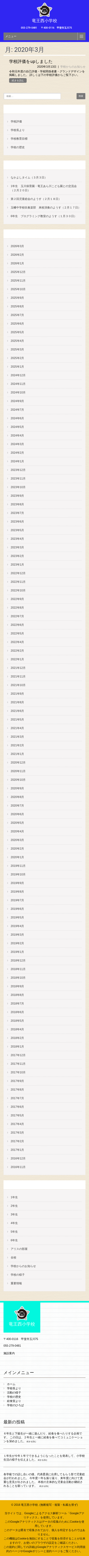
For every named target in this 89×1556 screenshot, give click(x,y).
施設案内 (9, 1353)
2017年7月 (17, 1098)
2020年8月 (17, 796)
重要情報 (16, 1283)
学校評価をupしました (31, 61)
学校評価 (16, 121)
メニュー (10, 36)
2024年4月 (17, 435)
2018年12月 (18, 960)
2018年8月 (17, 994)
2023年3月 (17, 547)
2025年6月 (17, 323)
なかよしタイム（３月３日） (29, 177)
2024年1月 (17, 461)
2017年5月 (17, 1115)
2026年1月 (17, 263)
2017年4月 (17, 1124)
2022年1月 (17, 659)
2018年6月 (17, 1012)
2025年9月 (17, 297)
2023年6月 (17, 521)
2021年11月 (18, 676)
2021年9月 (17, 693)
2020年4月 (17, 831)
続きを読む (18, 80)
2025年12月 (18, 271)
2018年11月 (18, 969)
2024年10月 (18, 392)
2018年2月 (17, 1037)
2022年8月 (17, 607)
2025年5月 (17, 332)
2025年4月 (17, 340)
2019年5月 (17, 917)
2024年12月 (18, 375)
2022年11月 (18, 581)
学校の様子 (18, 1274)
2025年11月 (18, 280)
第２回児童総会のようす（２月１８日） (36, 198)
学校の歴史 (18, 147)
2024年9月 (17, 401)
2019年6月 (17, 908)
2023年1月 (17, 564)
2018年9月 (17, 986)
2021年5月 (17, 719)
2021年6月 (17, 710)
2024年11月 (18, 383)
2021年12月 (18, 667)
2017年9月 (17, 1080)
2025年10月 (18, 289)
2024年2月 (17, 452)
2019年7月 (17, 900)
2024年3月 (17, 444)
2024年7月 (17, 409)
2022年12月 (18, 573)
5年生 (14, 1231)
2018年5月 (17, 1020)
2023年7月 (17, 512)
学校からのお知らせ (72, 66)
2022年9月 (17, 599)
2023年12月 (18, 469)
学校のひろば (15, 1405)
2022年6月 (17, 624)
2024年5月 (17, 426)
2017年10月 (18, 1072)
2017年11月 (18, 1063)
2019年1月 (17, 951)
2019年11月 (18, 865)
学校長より (18, 130)
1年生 (14, 1197)
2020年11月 (18, 771)
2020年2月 (17, 848)
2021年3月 (17, 736)
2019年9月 (17, 883)
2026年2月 (17, 254)
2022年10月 (18, 590)
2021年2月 (17, 745)
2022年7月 (17, 616)
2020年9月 (17, 788)
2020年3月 (17, 840)
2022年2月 (17, 650)
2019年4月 (17, 926)
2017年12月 (18, 1055)
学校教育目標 (19, 138)
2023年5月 (17, 530)
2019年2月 (17, 943)
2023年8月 (17, 504)
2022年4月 (17, 642)
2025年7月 (17, 315)
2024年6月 (17, 418)
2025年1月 (17, 366)
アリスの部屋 (19, 1248)
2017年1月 (17, 1149)
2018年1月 (17, 1046)
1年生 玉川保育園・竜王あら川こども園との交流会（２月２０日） (44, 188)
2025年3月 (17, 349)
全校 (13, 1257)
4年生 (14, 1223)
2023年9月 (17, 495)
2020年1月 (17, 857)
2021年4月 (17, 728)
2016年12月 (18, 1158)
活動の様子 (14, 1392)
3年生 (14, 1214)
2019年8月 (17, 891)
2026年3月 (17, 246)
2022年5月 (17, 633)
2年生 (14, 1205)
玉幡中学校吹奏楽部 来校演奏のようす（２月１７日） (46, 207)
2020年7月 (17, 805)
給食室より (14, 1401)
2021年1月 (17, 753)
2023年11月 (18, 478)
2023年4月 (17, 538)
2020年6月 (17, 814)
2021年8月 (17, 702)
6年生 (14, 1240)
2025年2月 (17, 358)
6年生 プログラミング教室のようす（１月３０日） (44, 216)
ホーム (11, 1384)
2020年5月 (17, 822)
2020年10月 (18, 779)
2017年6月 (17, 1106)
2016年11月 (18, 1167)
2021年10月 (18, 685)
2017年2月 (17, 1141)
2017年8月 (17, 1089)
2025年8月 (17, 306)
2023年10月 (18, 487)
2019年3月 (17, 934)
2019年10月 (18, 874)
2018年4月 (17, 1029)
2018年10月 (18, 977)
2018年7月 (17, 1003)
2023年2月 (17, 555)
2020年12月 (18, 762)
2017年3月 (17, 1132)
